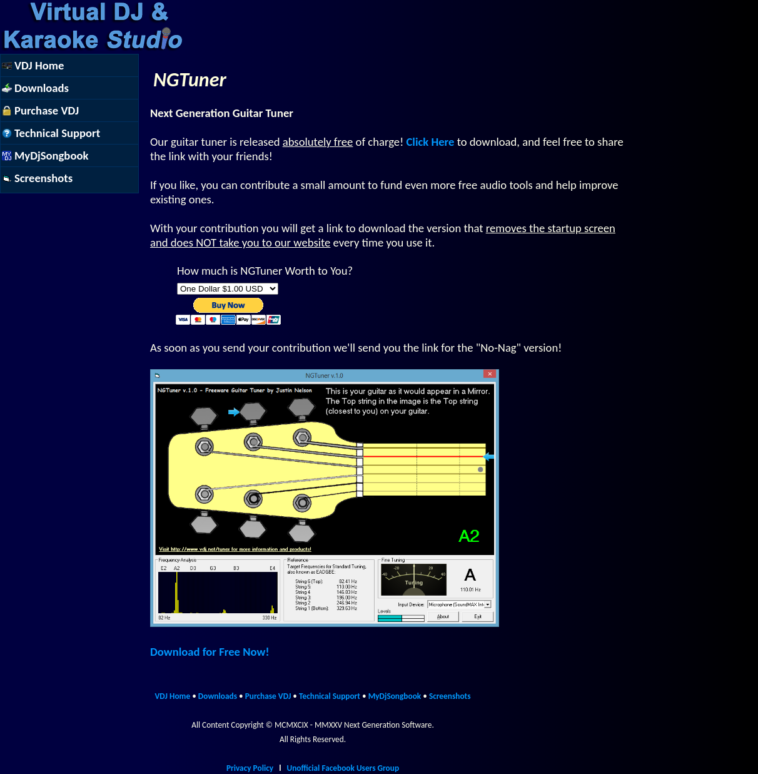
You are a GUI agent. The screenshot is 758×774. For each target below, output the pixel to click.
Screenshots (450, 696)
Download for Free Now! (209, 651)
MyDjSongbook (395, 696)
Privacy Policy (249, 768)
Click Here (430, 142)
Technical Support (329, 696)
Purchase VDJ (268, 696)
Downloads (217, 696)
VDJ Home (172, 696)
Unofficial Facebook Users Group (342, 768)
